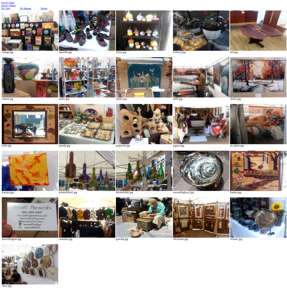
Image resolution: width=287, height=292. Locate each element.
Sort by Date (7, 2)
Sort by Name (8, 5)
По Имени (25, 8)
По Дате (5, 8)
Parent (44, 8)
